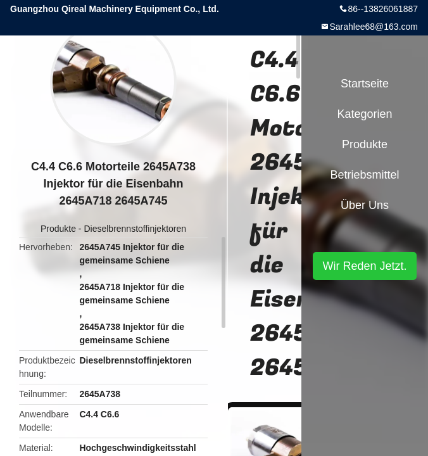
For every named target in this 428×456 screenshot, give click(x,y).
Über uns (365, 205)
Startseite (365, 83)
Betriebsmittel (364, 174)
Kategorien (364, 114)
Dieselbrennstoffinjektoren (135, 229)
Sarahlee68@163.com (373, 27)
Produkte (58, 229)
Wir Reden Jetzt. (364, 266)
